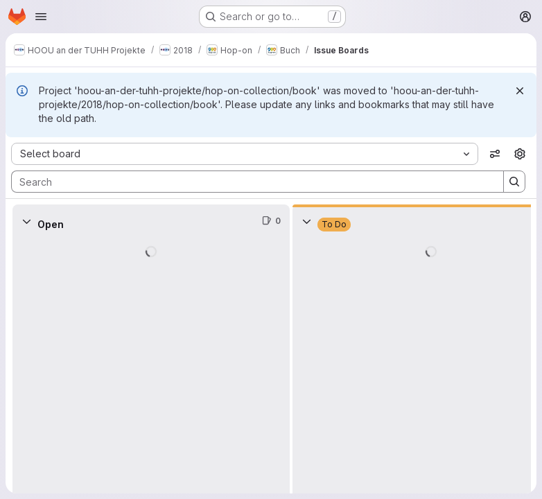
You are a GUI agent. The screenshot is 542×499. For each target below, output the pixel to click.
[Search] (250, 181)
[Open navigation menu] (41, 17)
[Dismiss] (520, 90)
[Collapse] (26, 221)
